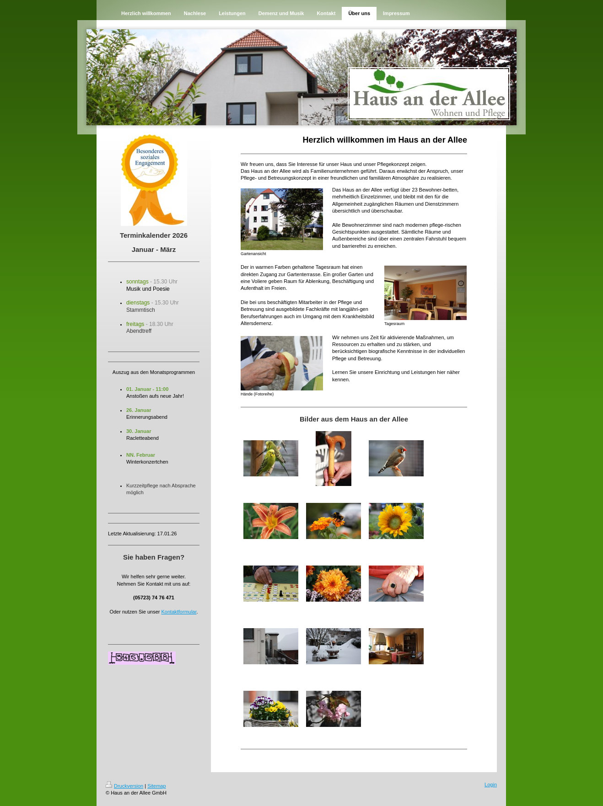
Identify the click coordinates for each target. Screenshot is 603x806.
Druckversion (124, 786)
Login (491, 784)
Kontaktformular (179, 611)
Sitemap (156, 786)
